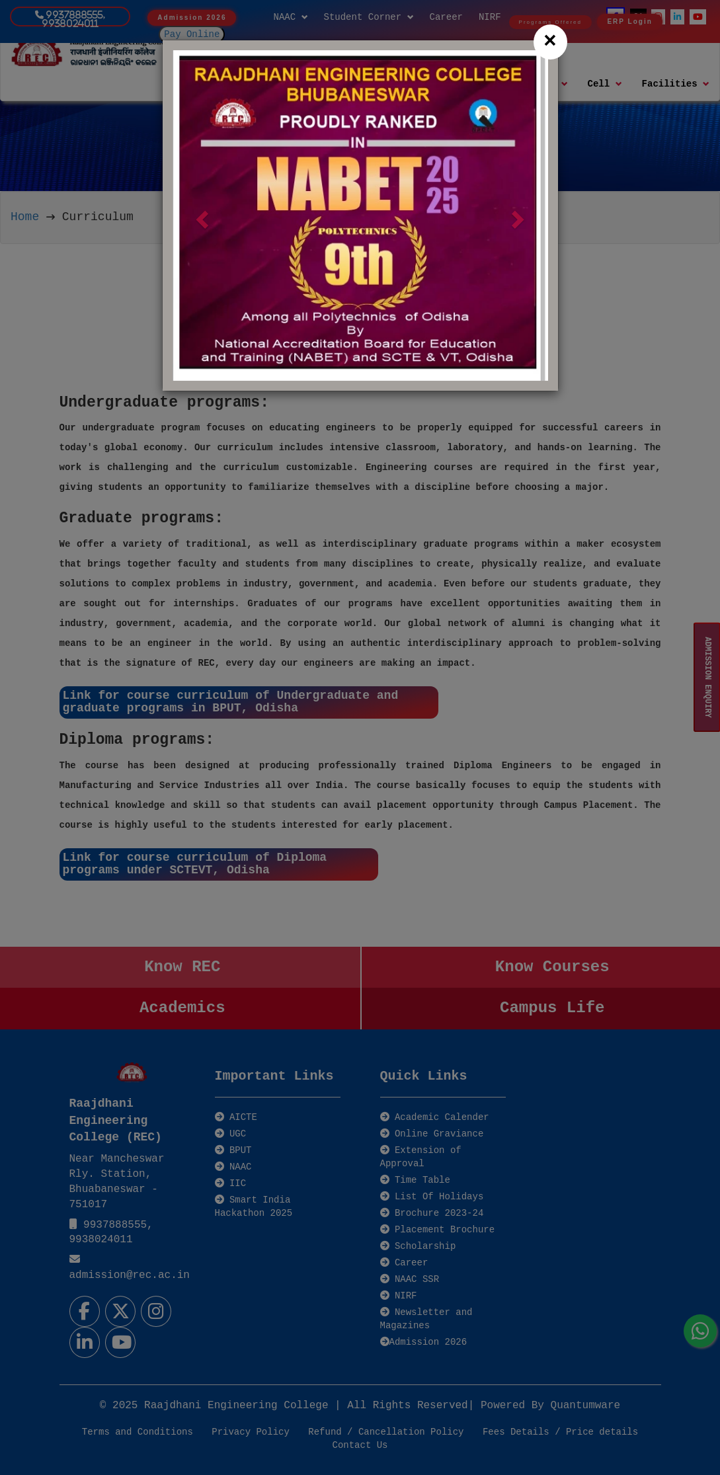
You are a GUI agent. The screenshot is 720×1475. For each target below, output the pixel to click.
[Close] (550, 42)
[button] (201, 215)
